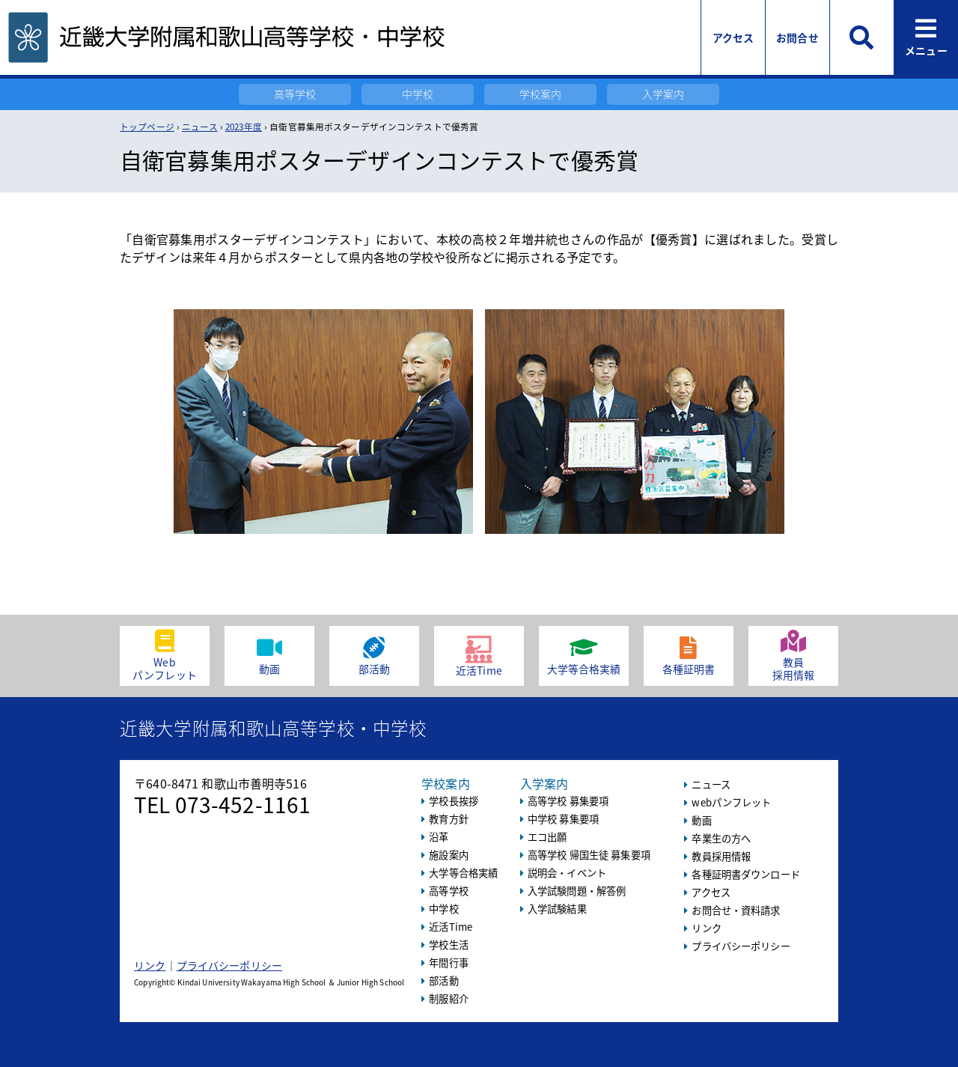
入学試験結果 (557, 909)
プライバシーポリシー (229, 965)
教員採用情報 (721, 856)
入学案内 (663, 93)
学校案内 (540, 93)
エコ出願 (547, 837)
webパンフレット (731, 802)
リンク (149, 965)
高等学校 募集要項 (568, 801)
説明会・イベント (567, 873)
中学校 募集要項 (563, 819)
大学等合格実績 (463, 873)
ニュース (711, 784)
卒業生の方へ (721, 838)
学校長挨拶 (453, 801)
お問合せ (797, 37)
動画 (701, 820)
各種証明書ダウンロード (745, 874)
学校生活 (449, 944)
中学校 (417, 93)
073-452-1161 (243, 804)
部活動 (443, 980)
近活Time (450, 926)
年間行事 (449, 962)
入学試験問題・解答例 (577, 891)
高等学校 (295, 93)
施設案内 (449, 855)
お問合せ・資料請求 (736, 910)
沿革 (438, 837)
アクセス (733, 37)
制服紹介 (449, 998)
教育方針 (449, 819)
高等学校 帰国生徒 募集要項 (589, 855)
